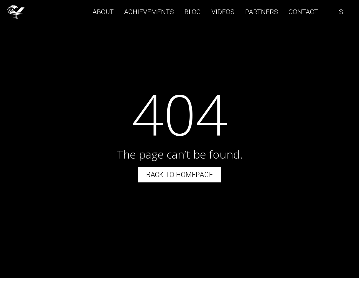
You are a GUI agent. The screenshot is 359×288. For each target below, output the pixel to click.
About (103, 12)
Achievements (149, 12)
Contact (303, 12)
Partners (261, 12)
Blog (192, 12)
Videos (223, 12)
